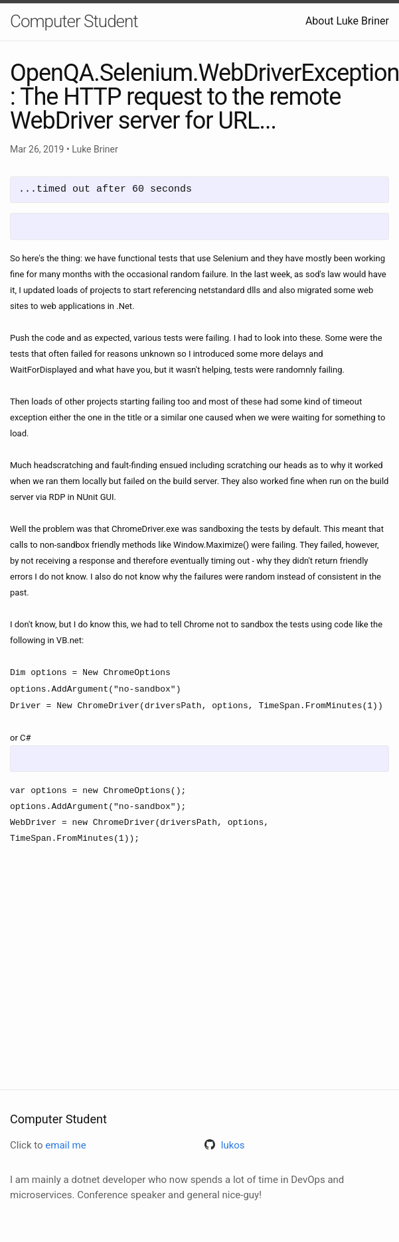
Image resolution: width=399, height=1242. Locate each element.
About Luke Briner (347, 21)
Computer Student (74, 21)
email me (65, 1145)
